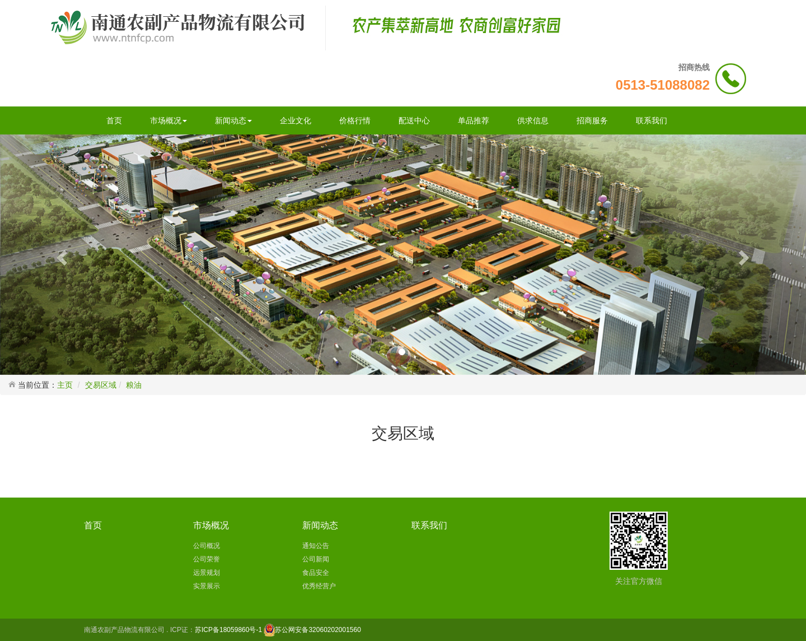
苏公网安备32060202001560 (317, 630)
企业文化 (295, 120)
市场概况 (168, 120)
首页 (114, 120)
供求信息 (533, 120)
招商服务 (592, 120)
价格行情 (355, 120)
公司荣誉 (206, 559)
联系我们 (651, 120)
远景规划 (206, 573)
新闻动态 (233, 120)
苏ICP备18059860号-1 (228, 630)
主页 (65, 384)
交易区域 (100, 384)
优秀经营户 (319, 586)
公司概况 (206, 546)
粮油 (134, 384)
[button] (60, 254)
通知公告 (315, 546)
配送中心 (414, 120)
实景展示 (206, 586)
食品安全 (315, 573)
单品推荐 (473, 120)
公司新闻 (315, 559)
